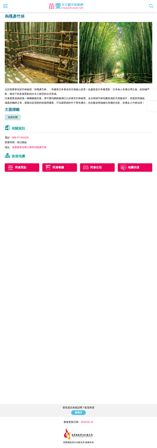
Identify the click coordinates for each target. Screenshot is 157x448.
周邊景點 (20, 167)
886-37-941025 (20, 137)
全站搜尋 (152, 6)
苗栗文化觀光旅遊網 (66, 6)
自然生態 (13, 117)
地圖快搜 (133, 167)
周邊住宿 (96, 167)
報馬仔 (78, 412)
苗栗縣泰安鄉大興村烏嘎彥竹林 (29, 147)
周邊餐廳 (58, 167)
